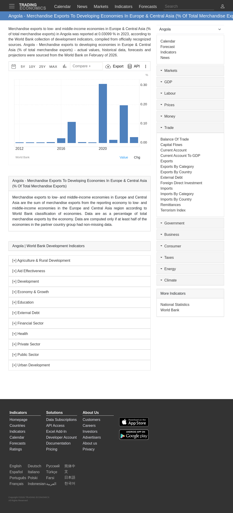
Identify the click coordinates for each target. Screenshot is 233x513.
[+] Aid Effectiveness (28, 271)
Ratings (16, 449)
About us (90, 443)
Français (16, 484)
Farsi (50, 478)
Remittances (170, 205)
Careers (89, 426)
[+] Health (20, 334)
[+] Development (25, 281)
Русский (53, 466)
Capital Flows (171, 145)
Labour (168, 93)
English (15, 466)
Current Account (173, 150)
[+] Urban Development (31, 365)
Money (167, 116)
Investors (90, 431)
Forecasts (17, 443)
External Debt (171, 177)
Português (18, 478)
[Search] (189, 6)
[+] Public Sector (25, 355)
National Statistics (174, 305)
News (165, 58)
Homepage (18, 420)
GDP (166, 82)
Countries (17, 426)
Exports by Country (176, 172)
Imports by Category (177, 194)
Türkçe (51, 472)
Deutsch (34, 466)
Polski (33, 478)
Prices (167, 105)
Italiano (34, 472)
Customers (91, 420)
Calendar (167, 41)
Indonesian (37, 484)
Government (172, 223)
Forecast (167, 47)
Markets (168, 70)
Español (16, 472)
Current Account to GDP (180, 156)
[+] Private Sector (26, 344)
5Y (23, 66)
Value (124, 157)
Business (169, 234)
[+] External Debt (26, 313)
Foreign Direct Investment (181, 183)
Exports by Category (177, 166)
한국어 (69, 483)
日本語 (69, 477)
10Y (32, 66)
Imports (166, 188)
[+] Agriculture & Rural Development (41, 260)
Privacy (88, 449)
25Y (42, 66)
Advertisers (92, 437)
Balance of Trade (174, 139)
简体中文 (69, 468)
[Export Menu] (145, 66)
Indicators (168, 52)
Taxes (167, 257)
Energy (168, 269)
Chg (137, 157)
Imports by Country (176, 199)
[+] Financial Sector (27, 323)
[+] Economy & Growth (30, 292)
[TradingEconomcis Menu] (13, 6)
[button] (222, 7)
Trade (167, 127)
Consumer (170, 246)
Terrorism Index (172, 210)
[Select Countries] (190, 29)
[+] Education (23, 302)
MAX (53, 66)
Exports (166, 161)
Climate (168, 280)
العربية (51, 484)
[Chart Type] (64, 66)
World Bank (73, 55)
